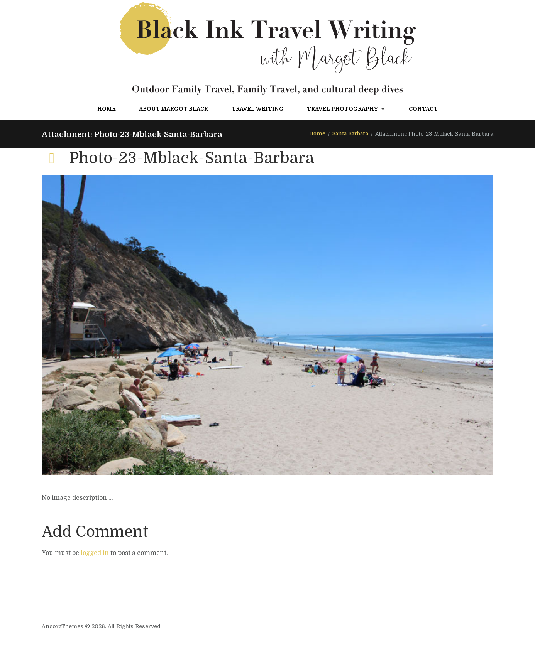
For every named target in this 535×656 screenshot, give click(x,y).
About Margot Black (173, 109)
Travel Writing (258, 109)
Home (106, 109)
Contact (423, 109)
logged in (95, 553)
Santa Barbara (349, 134)
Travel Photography (346, 109)
